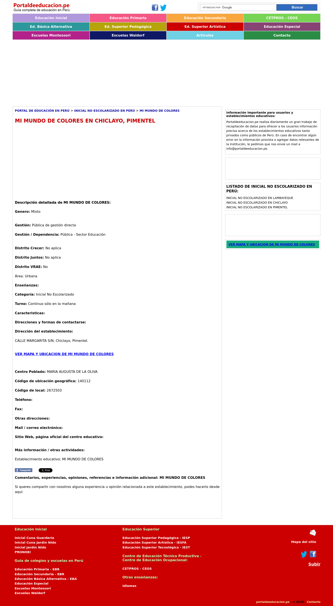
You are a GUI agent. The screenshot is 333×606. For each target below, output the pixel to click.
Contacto (282, 35)
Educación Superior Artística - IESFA (154, 542)
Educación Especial (282, 27)
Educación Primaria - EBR (37, 569)
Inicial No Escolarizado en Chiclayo (257, 202)
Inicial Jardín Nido (30, 547)
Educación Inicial (51, 18)
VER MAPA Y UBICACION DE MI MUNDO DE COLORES (64, 354)
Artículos (204, 35)
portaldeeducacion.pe (272, 601)
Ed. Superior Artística (205, 27)
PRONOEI (23, 552)
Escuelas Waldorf (128, 35)
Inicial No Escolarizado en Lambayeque (259, 198)
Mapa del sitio (303, 542)
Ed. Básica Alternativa (51, 27)
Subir (314, 564)
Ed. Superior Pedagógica (128, 27)
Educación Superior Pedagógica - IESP (156, 538)
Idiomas (130, 586)
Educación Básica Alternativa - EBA (46, 579)
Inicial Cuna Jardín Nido (35, 542)
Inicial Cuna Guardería (34, 538)
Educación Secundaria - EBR (39, 574)
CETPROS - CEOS (282, 18)
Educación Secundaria (205, 18)
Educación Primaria (128, 18)
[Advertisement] (140, 71)
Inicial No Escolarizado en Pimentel (257, 207)
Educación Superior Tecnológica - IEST (156, 547)
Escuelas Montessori (51, 35)
